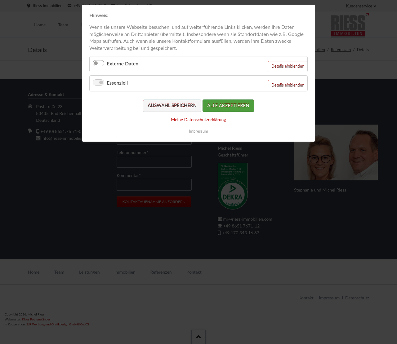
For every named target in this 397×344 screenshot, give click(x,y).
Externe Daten (122, 63)
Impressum (198, 131)
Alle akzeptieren (228, 105)
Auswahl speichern (172, 105)
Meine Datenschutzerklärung (198, 119)
